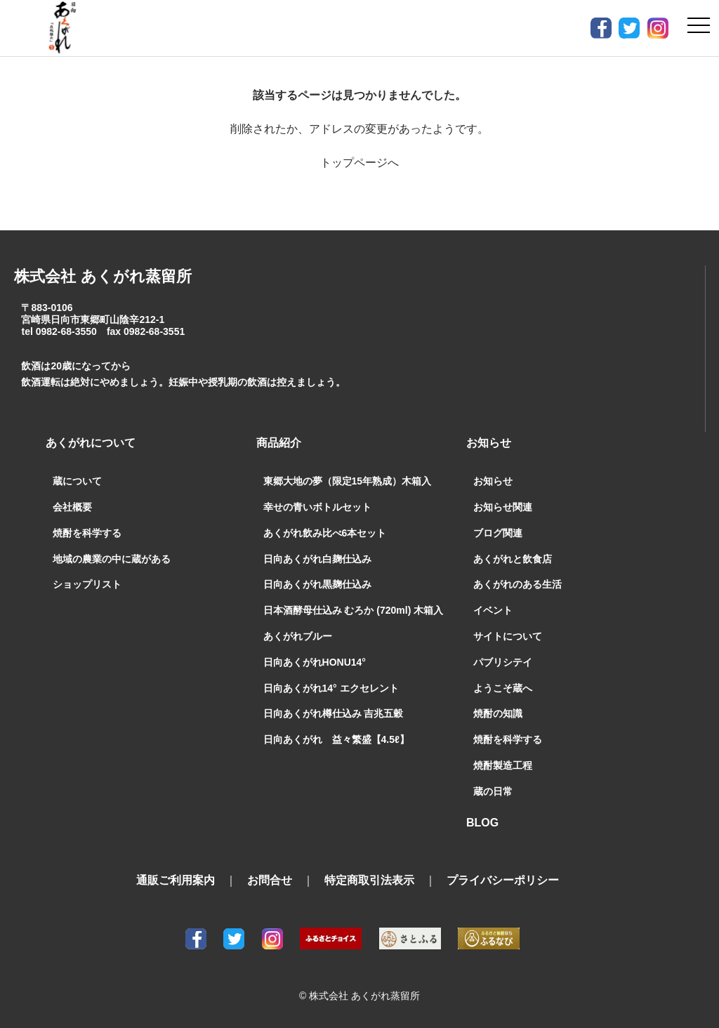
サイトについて (507, 636)
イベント (493, 610)
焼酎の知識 (497, 713)
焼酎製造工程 (502, 765)
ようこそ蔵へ (502, 688)
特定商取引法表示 (369, 880)
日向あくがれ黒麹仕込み (317, 584)
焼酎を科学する (87, 533)
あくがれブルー (297, 636)
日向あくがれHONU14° (314, 662)
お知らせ (493, 481)
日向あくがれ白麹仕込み (317, 559)
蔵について (77, 481)
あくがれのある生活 (517, 584)
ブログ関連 (497, 533)
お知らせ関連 (502, 507)
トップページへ (359, 163)
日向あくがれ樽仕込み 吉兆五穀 (333, 713)
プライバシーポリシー (503, 880)
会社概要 (72, 507)
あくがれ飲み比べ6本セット (325, 533)
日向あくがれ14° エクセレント (331, 688)
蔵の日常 (493, 791)
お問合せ (269, 880)
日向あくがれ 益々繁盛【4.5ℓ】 (336, 739)
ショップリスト (87, 584)
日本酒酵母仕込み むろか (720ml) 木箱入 (353, 610)
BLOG (482, 823)
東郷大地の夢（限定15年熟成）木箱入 (347, 481)
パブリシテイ (502, 662)
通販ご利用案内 (175, 880)
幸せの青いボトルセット (317, 507)
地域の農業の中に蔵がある (112, 559)
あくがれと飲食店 (512, 559)
